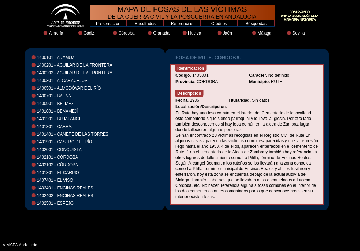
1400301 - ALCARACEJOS (62, 80)
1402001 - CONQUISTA (59, 149)
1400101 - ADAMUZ (55, 57)
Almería (56, 33)
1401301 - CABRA (54, 126)
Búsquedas (256, 23)
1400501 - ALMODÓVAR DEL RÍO (69, 88)
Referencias (182, 23)
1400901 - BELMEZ (55, 103)
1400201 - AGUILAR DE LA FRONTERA (74, 65)
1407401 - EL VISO (55, 180)
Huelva (194, 33)
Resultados (145, 23)
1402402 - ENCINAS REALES (65, 195)
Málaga (264, 33)
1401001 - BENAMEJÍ (57, 111)
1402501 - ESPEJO (55, 203)
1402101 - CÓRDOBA (57, 157)
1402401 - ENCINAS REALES (65, 187)
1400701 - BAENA (54, 95)
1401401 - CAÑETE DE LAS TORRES (72, 134)
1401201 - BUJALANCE (59, 118)
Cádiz (89, 33)
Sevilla (298, 33)
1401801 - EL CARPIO (58, 172)
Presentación (108, 23)
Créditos (219, 23)
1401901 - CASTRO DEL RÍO (64, 141)
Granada (161, 33)
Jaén (227, 33)
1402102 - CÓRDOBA (57, 164)
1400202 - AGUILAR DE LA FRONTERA (74, 72)
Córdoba (126, 33)
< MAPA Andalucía (20, 245)
